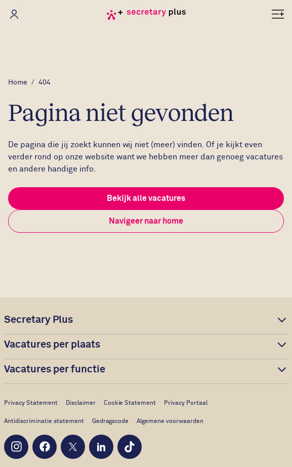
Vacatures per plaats (52, 344)
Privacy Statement (31, 403)
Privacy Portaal (185, 403)
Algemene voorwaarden (170, 421)
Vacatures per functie (54, 369)
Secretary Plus (38, 320)
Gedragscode (110, 421)
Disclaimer (81, 403)
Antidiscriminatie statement (44, 421)
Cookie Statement (130, 403)
